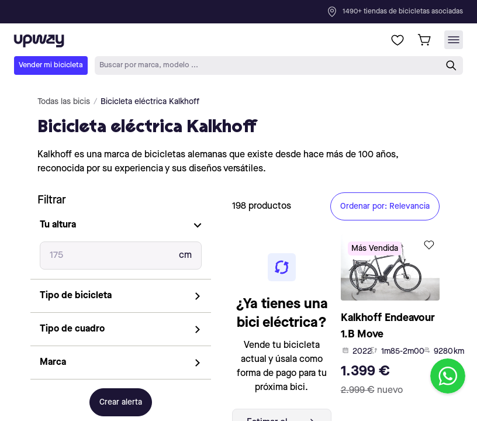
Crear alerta (120, 402)
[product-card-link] (390, 318)
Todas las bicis (63, 102)
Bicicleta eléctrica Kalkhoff (150, 102)
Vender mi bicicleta (51, 65)
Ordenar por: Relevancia (385, 206)
